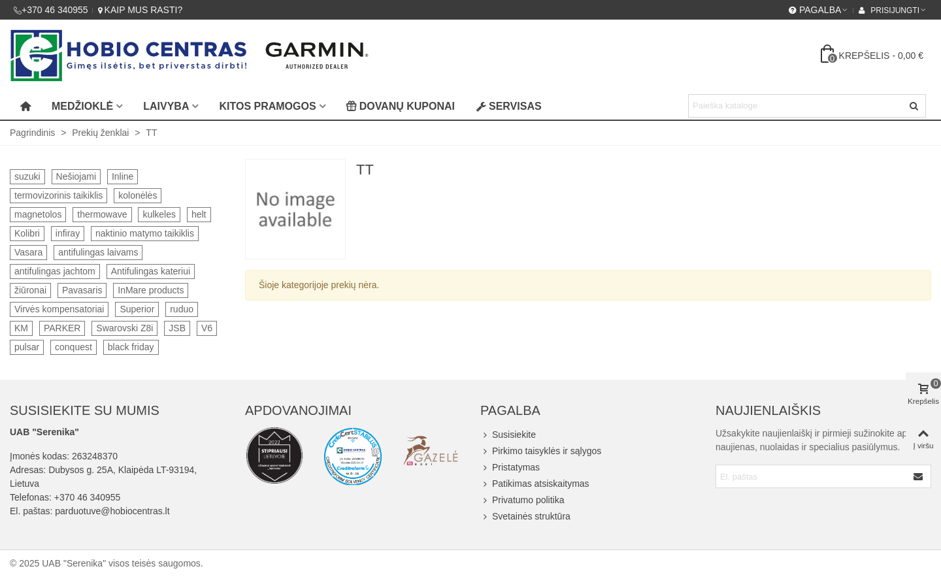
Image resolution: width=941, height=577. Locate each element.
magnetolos (37, 214)
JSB (177, 328)
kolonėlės (137, 195)
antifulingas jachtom (54, 271)
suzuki (27, 176)
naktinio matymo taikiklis (144, 233)
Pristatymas (510, 467)
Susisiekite (508, 435)
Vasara (28, 252)
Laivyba (166, 106)
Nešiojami (76, 176)
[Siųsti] (914, 106)
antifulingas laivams (98, 252)
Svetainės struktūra (525, 516)
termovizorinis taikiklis (58, 195)
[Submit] (919, 476)
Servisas (509, 106)
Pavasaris (82, 290)
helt (198, 214)
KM (21, 328)
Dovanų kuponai (400, 106)
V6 (206, 328)
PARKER (62, 328)
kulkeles (159, 214)
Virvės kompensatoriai (59, 309)
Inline (122, 176)
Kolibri (27, 233)
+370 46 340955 (87, 497)
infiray (68, 233)
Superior (137, 309)
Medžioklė (82, 106)
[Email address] (812, 476)
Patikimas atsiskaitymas (534, 484)
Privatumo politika (522, 500)
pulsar (26, 347)
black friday (131, 347)
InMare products (151, 290)
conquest (73, 347)
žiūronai (30, 290)
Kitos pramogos (267, 106)
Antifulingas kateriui (150, 271)
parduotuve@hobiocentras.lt (112, 511)
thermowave (102, 214)
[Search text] (796, 106)
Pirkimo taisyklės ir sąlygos (540, 451)
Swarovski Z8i (124, 328)
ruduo (181, 309)
